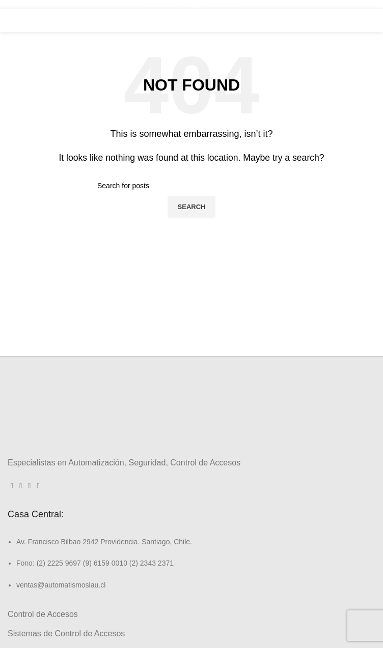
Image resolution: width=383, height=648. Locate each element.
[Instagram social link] (20, 486)
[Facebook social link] (12, 486)
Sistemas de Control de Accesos (66, 633)
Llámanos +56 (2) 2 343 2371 (191, 4)
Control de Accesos (43, 614)
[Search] (191, 185)
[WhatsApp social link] (38, 486)
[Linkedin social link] (29, 486)
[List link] (191, 554)
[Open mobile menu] (361, 20)
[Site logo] (191, 19)
